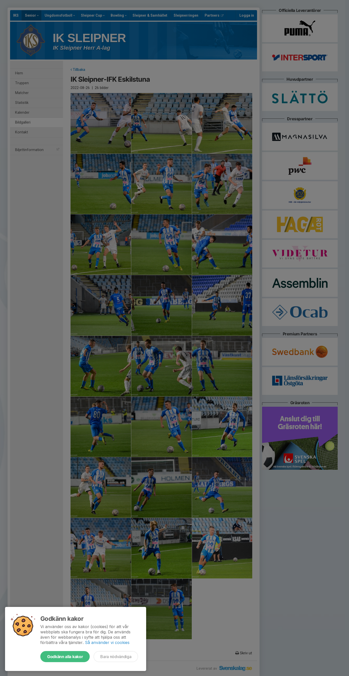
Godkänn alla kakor (65, 656)
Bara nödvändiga (115, 656)
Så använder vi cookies (107, 642)
